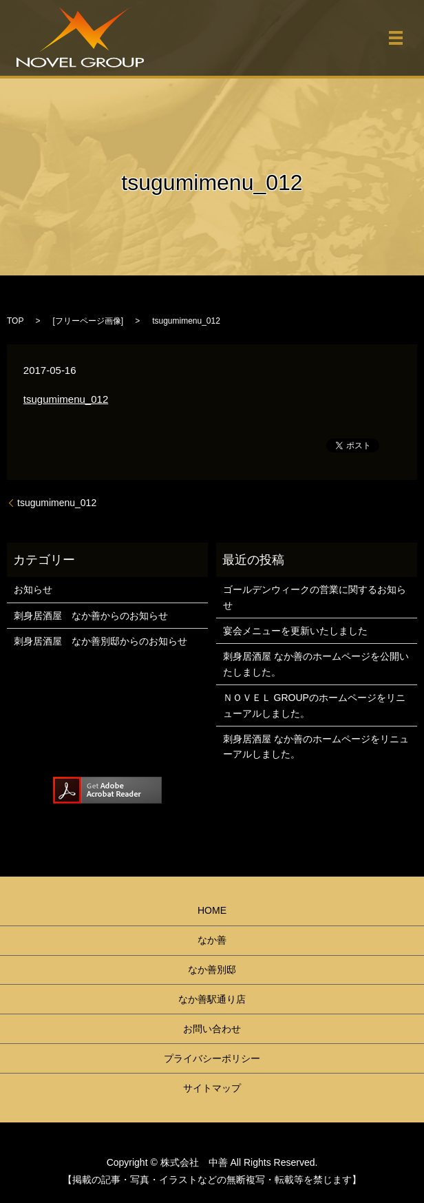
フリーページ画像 (88, 321)
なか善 (212, 939)
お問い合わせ (212, 1028)
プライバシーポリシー (212, 1058)
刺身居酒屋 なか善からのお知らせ (91, 615)
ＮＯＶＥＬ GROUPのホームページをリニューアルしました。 (314, 705)
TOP (15, 321)
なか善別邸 (212, 969)
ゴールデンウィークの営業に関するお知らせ (314, 597)
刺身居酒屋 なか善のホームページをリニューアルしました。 (316, 746)
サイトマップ (212, 1088)
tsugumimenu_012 (65, 399)
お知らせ (33, 589)
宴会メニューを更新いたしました (295, 630)
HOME (212, 910)
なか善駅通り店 (212, 999)
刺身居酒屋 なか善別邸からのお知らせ (100, 641)
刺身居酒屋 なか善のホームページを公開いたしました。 (316, 664)
